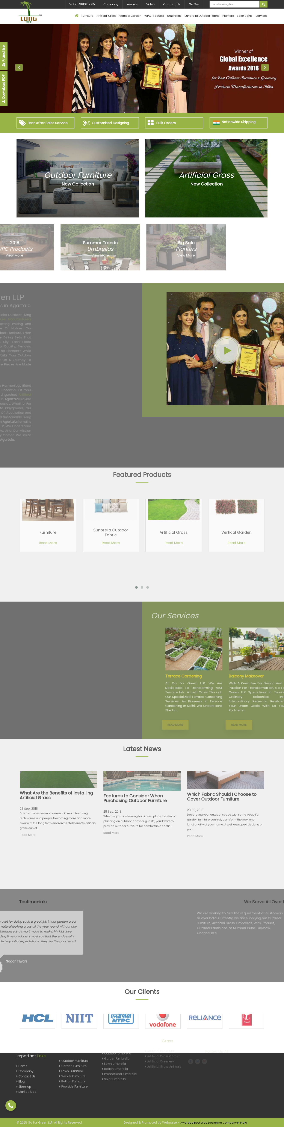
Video (150, 4)
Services (261, 16)
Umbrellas (174, 16)
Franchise (3, 55)
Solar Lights (244, 16)
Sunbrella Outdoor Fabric (201, 16)
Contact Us (171, 4)
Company (110, 4)
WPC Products (154, 16)
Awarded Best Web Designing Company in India (213, 1123)
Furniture (88, 16)
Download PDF (3, 88)
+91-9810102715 (82, 4)
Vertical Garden (130, 16)
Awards (132, 4)
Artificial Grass (106, 16)
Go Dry (194, 4)
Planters (228, 16)
